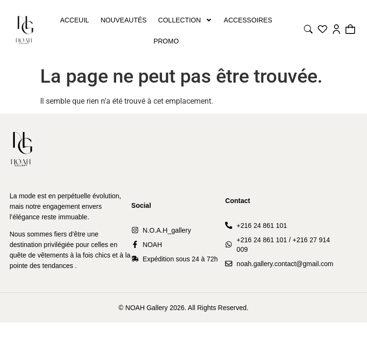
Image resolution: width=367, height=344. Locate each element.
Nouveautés (123, 20)
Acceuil (74, 20)
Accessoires (248, 20)
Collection (185, 20)
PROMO (166, 41)
